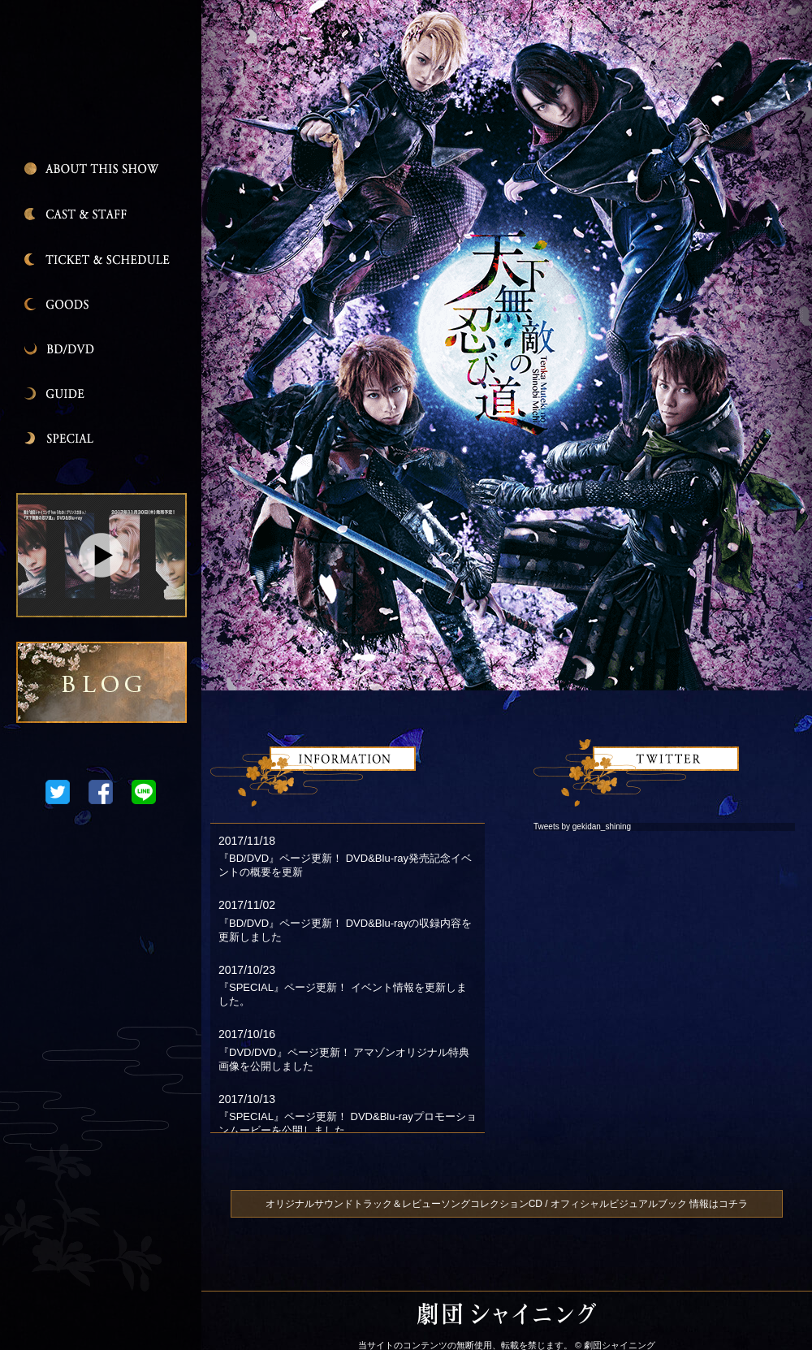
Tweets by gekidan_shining (582, 826)
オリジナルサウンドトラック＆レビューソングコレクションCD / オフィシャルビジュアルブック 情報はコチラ (507, 1203)
